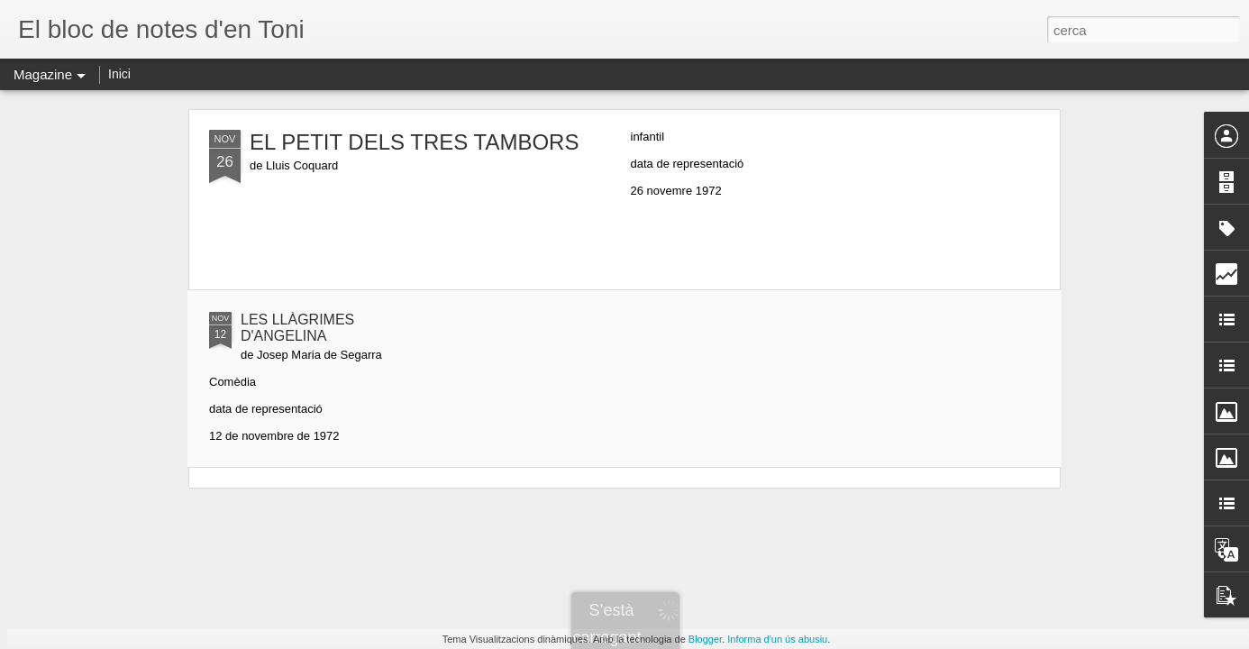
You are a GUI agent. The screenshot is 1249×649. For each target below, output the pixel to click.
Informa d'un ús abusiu (777, 639)
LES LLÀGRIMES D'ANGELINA (297, 327)
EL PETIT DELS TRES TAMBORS (414, 142)
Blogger (705, 639)
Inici (119, 74)
